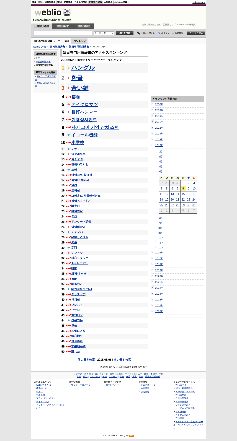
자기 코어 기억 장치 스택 (95, 127)
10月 (161, 238)
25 (161, 205)
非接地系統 (78, 346)
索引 (67, 41)
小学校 (77, 142)
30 (188, 205)
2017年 (159, 258)
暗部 (74, 268)
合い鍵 (80, 88)
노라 (74, 169)
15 (183, 194)
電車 (112, 374)
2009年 (159, 110)
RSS (132, 436)
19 (166, 199)
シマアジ (77, 252)
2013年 (159, 133)
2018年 (159, 264)
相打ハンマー (84, 112)
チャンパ (77, 232)
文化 (79, 376)
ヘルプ (39, 391)
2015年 (159, 145)
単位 (74, 325)
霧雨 (75, 96)
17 (194, 194)
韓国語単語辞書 (43, 61)
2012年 (159, 127)
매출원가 (77, 284)
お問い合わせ (112, 385)
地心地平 (77, 336)
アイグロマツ (84, 104)
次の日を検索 (122, 359)
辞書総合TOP (198, 2)
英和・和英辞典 (64, 2)
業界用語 (88, 374)
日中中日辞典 (80, 2)
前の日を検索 (86, 359)
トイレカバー (79, 263)
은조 (74, 216)
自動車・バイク (123, 374)
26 (166, 205)
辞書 (34, 2)
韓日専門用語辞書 (79, 46)
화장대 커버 (78, 273)
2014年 (159, 139)
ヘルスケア (95, 376)
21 (177, 199)
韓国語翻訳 (84, 26)
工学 (140, 374)
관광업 (75, 299)
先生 (74, 242)
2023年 (159, 293)
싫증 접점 (77, 159)
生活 (85, 376)
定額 (74, 247)
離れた (75, 351)
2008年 (159, 104)
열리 (74, 185)
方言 (141, 376)
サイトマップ (42, 401)
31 (194, 205)
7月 (160, 223)
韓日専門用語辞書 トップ (47, 41)
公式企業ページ (148, 385)
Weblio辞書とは (43, 385)
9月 (160, 233)
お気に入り (78, 330)
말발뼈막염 (78, 226)
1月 (160, 151)
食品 (128, 376)
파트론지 (77, 341)
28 (177, 205)
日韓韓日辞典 (95, 2)
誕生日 (75, 205)
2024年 (159, 299)
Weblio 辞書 (39, 46)
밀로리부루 (78, 153)
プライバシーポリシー (47, 398)
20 (172, 199)
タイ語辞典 (181, 411)
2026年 (159, 311)
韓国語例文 (62, 26)
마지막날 (77, 211)
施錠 (74, 278)
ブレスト (77, 304)
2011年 (159, 121)
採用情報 (145, 391)
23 (188, 199)
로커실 (75, 190)
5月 (160, 171)
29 (183, 205)
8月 (160, 228)
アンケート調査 (81, 221)
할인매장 (77, 315)
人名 (134, 376)
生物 (122, 376)
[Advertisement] (140, 15)
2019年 (159, 270)
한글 (77, 78)
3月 (160, 161)
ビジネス (78, 374)
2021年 (159, 282)
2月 (160, 156)
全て (38, 57)
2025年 (159, 305)
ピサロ (75, 310)
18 (161, 199)
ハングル (83, 67)
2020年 (159, 276)
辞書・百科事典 (152, 376)
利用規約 (40, 395)
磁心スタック (79, 258)
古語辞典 (108, 2)
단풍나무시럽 (79, 164)
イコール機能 (84, 135)
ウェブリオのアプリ (80, 385)
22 (183, 199)
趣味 (104, 376)
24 (194, 199)
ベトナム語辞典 (183, 415)
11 (161, 194)
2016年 (159, 252)
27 (172, 205)
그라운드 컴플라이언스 (86, 195)
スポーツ (113, 376)
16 (188, 194)
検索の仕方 (41, 388)
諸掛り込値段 (79, 237)
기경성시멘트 (84, 119)
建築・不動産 (150, 374)
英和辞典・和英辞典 (185, 391)
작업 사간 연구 (80, 200)
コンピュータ (101, 374)
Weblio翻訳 (181, 395)
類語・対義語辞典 (46, 2)
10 (194, 188)
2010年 (159, 116)
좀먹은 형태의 (80, 179)
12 (166, 194)
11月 (161, 243)
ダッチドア (78, 294)
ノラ (74, 148)
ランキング (79, 41)
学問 (161, 374)
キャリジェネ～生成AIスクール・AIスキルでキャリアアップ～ (188, 424)
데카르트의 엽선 (81, 289)
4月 (160, 166)
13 (172, 194)
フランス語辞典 (183, 405)
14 (177, 194)
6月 (160, 218)
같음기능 (77, 320)
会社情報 (145, 388)
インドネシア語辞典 (185, 408)
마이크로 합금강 (81, 174)
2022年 (159, 287)
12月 (161, 248)
